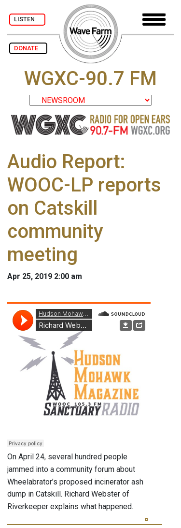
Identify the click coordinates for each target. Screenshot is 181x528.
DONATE (28, 48)
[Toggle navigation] (154, 19)
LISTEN (27, 19)
